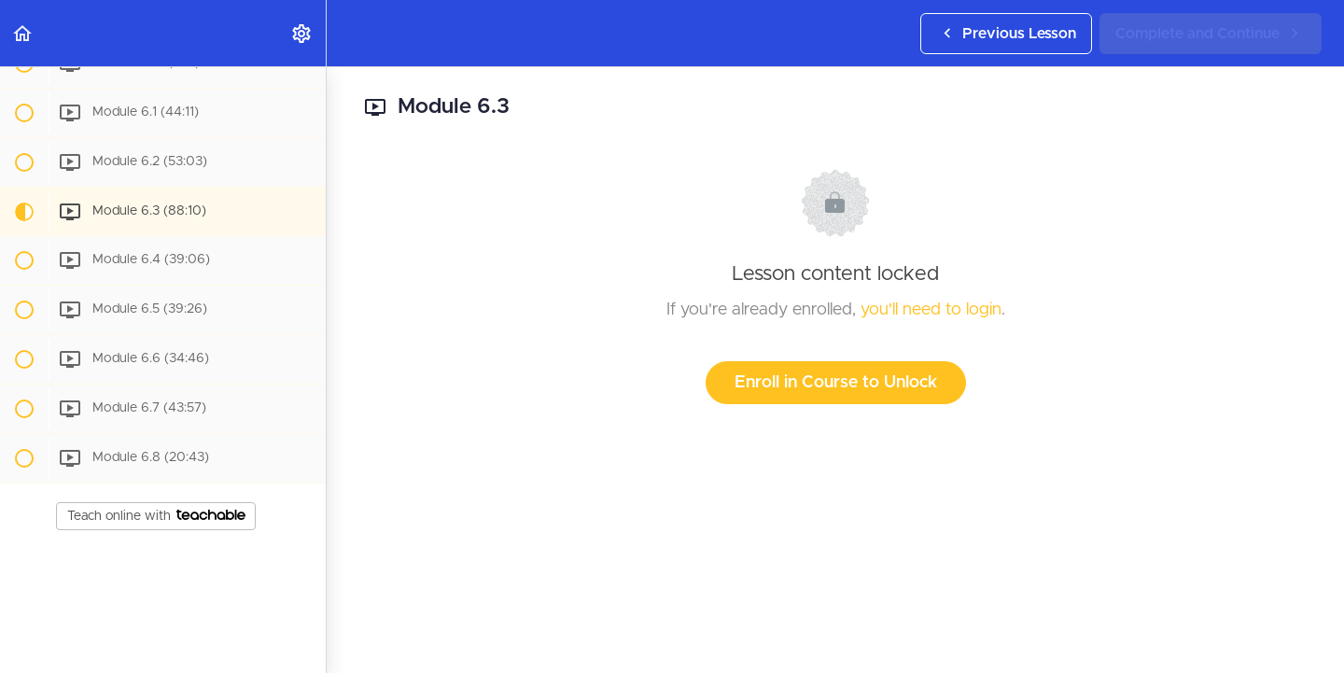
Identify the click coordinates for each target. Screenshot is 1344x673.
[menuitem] (302, 33)
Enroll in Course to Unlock (836, 382)
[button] (23, 33)
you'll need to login (931, 309)
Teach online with (156, 516)
